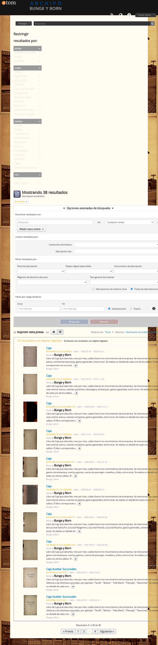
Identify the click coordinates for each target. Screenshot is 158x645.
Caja (17, 164)
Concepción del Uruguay (30, 89)
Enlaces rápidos (129, 15)
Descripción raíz (63, 251)
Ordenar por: (97, 332)
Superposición (117, 308)
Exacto (135, 308)
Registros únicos (24, 53)
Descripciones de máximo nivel (109, 289)
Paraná (18, 85)
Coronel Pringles (24, 115)
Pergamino (21, 94)
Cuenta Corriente (25, 168)
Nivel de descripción (27, 266)
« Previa (68, 631)
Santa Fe (19, 106)
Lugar (18, 68)
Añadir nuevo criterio (31, 229)
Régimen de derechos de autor (32, 277)
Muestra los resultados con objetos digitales (86, 341)
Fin (63, 303)
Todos (18, 72)
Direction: (120, 332)
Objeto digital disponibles (78, 266)
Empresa (20, 143)
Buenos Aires (22, 98)
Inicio (20, 303)
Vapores (19, 155)
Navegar (22, 23)
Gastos (18, 147)
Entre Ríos (20, 81)
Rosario (19, 102)
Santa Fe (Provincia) (26, 111)
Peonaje (19, 160)
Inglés (18, 57)
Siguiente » (107, 631)
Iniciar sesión (144, 14)
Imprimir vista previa (28, 332)
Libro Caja (20, 183)
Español (19, 61)
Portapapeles (112, 15)
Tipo (17, 174)
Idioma (120, 15)
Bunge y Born (62, 355)
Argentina (20, 77)
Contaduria (21, 134)
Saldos (18, 130)
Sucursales (21, 151)
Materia (18, 121)
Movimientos (22, 139)
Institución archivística (60, 244)
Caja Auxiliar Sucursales (61, 569)
